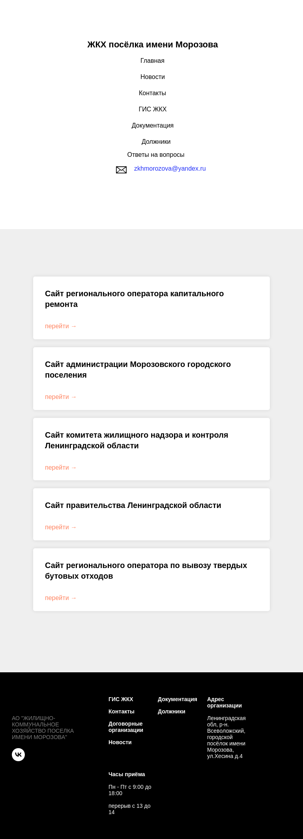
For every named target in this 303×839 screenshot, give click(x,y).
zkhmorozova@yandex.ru (170, 168)
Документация (153, 125)
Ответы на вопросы (155, 154)
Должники (156, 141)
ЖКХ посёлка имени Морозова (153, 44)
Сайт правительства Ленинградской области (133, 505)
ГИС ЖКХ (153, 109)
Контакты (152, 93)
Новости (152, 76)
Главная (152, 60)
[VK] (18, 754)
